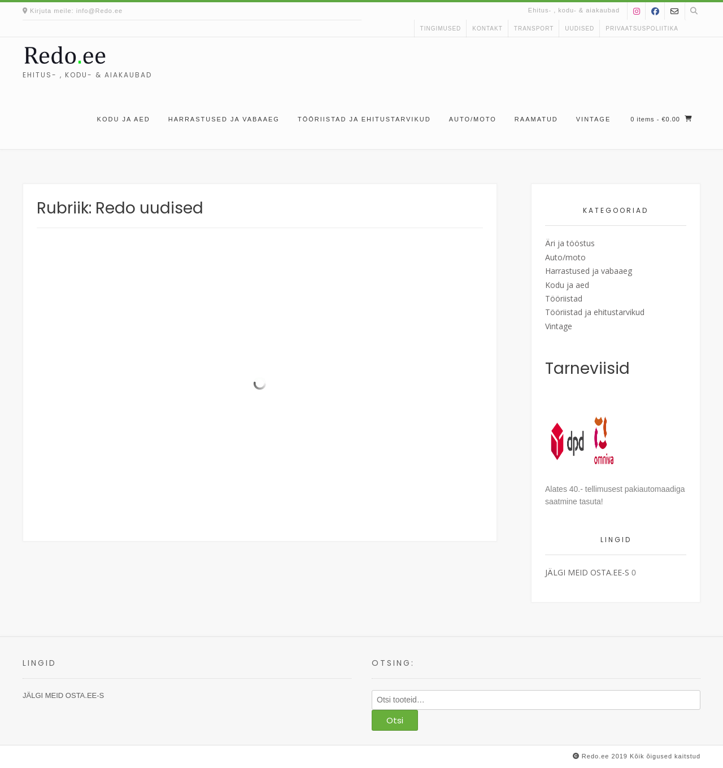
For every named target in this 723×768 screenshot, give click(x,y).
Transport (534, 28)
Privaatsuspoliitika (642, 28)
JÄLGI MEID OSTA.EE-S (587, 572)
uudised (579, 28)
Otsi (394, 720)
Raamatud (536, 119)
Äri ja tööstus (570, 243)
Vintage (593, 119)
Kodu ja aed (123, 119)
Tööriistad (563, 298)
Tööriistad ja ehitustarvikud (364, 119)
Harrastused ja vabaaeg (224, 119)
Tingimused (440, 28)
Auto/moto (472, 119)
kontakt (487, 28)
